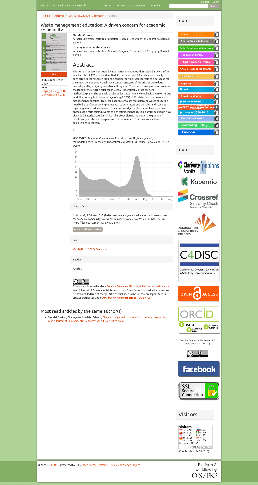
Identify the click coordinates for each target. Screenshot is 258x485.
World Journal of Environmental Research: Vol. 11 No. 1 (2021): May (86, 321)
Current (108, 5)
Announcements (138, 5)
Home (46, 15)
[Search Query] (188, 6)
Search (214, 6)
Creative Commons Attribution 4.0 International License (138, 286)
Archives (121, 5)
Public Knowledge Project (125, 465)
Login (216, 1)
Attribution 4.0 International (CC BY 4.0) (126, 297)
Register (204, 1)
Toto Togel (14, 484)
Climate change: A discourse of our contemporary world (134, 317)
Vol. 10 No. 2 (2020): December (86, 15)
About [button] (155, 5)
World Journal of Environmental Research (62, 5)
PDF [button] (54, 74)
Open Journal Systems (95, 465)
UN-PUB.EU (53, 465)
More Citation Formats (87, 229)
